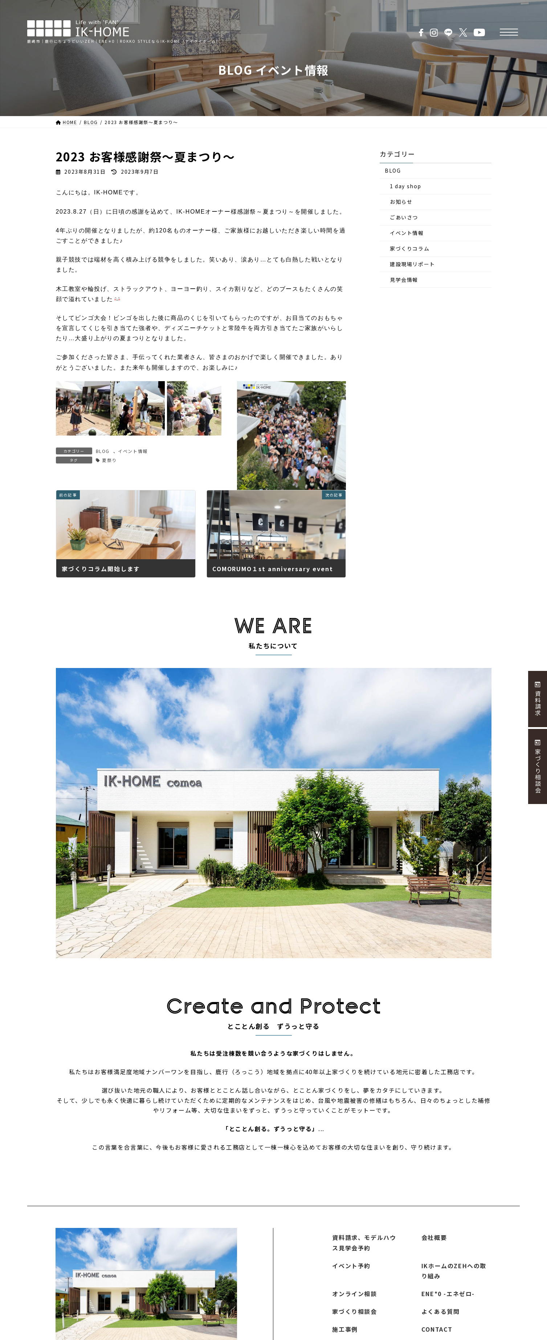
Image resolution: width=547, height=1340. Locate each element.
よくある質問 (440, 1311)
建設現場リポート (412, 264)
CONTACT (437, 1329)
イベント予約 (351, 1265)
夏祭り (109, 460)
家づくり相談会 (354, 1311)
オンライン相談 (354, 1293)
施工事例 (345, 1329)
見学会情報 (404, 279)
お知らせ (401, 202)
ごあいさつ (404, 217)
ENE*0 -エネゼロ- (448, 1293)
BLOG (103, 451)
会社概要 (434, 1237)
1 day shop (405, 186)
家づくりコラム (409, 248)
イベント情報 (133, 451)
